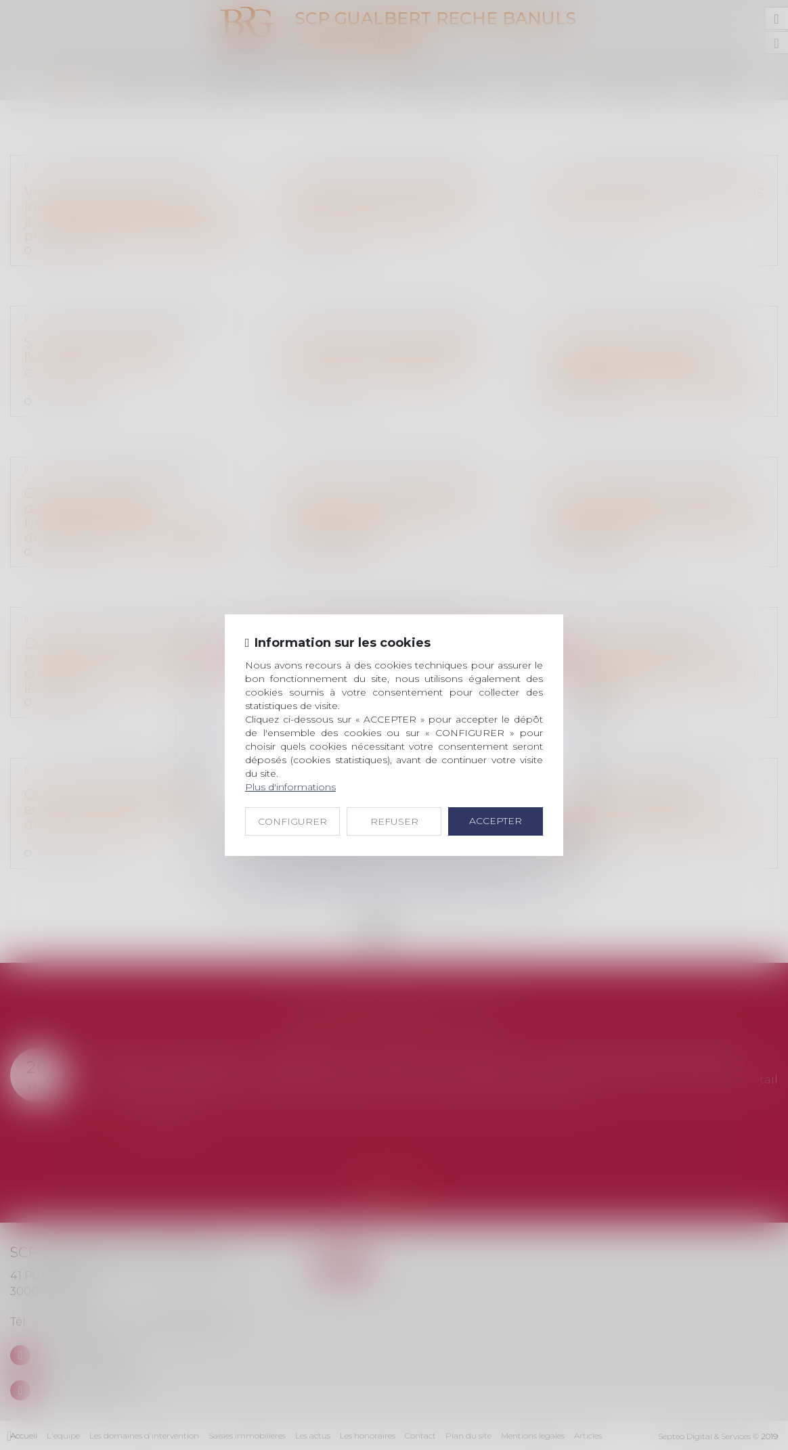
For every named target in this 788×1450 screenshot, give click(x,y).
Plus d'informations (290, 787)
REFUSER (394, 821)
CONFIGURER (292, 821)
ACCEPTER (495, 821)
